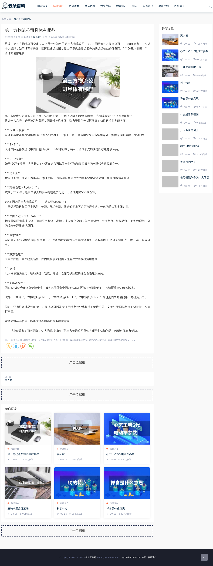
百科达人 (179, 6)
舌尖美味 (105, 6)
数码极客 (74, 6)
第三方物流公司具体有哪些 (23, 454)
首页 (16, 19)
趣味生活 (163, 6)
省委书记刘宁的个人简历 (194, 177)
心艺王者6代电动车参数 (120, 454)
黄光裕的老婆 (188, 162)
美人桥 (8, 380)
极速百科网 (90, 557)
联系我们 (152, 557)
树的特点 (62, 508)
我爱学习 (121, 6)
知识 (134, 6)
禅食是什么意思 (115, 508)
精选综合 (58, 6)
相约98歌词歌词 (190, 146)
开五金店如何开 (189, 130)
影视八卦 (148, 6)
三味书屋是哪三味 (18, 508)
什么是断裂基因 (189, 114)
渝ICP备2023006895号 (134, 557)
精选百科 (90, 6)
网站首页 (42, 6)
